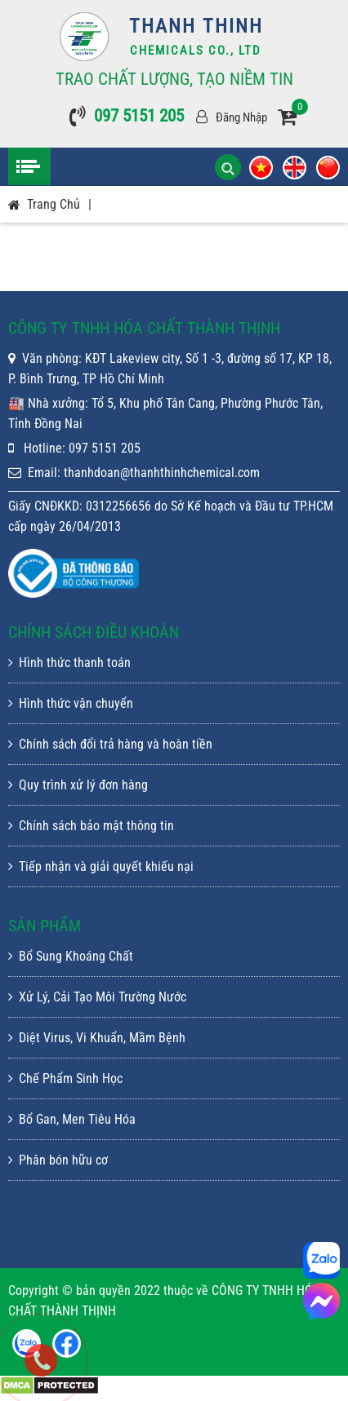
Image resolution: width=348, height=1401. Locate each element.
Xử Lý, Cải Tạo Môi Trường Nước (97, 997)
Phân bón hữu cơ (58, 1160)
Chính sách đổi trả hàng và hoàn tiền (110, 744)
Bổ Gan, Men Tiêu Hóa (72, 1119)
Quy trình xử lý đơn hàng (78, 785)
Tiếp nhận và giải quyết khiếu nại (101, 866)
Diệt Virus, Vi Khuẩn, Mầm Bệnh (96, 1037)
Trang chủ (53, 204)
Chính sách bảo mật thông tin (91, 825)
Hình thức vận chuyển (70, 703)
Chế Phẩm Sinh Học (65, 1078)
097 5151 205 (139, 116)
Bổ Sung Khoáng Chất (70, 956)
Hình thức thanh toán (69, 662)
